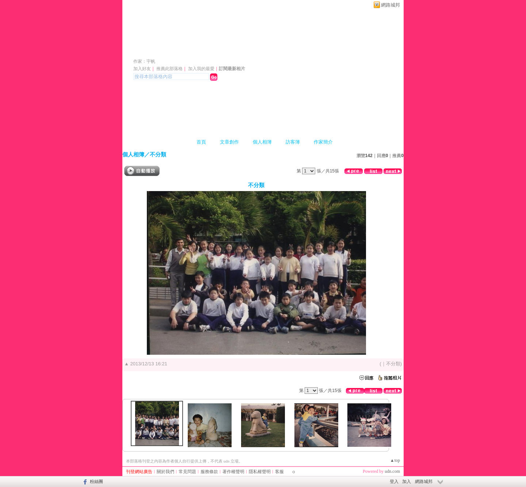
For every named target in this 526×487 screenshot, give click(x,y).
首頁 (201, 142)
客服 (279, 471)
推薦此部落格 (169, 68)
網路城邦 (390, 5)
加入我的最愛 (201, 68)
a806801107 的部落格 (180, 50)
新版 (258, 50)
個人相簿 (262, 142)
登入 (394, 481)
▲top (395, 460)
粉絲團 (96, 481)
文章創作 (229, 142)
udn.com (392, 471)
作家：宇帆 (144, 61)
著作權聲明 (233, 471)
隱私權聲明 (260, 471)
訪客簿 (293, 142)
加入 (406, 481)
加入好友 (142, 68)
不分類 (158, 154)
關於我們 (165, 471)
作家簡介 (323, 142)
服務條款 (209, 471)
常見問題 (187, 471)
